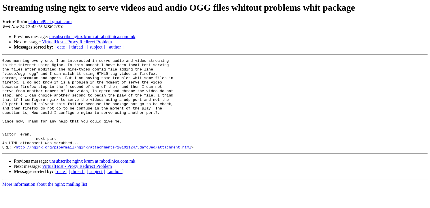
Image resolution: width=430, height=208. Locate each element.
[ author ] (115, 46)
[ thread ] (77, 46)
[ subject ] (96, 46)
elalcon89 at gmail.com (50, 21)
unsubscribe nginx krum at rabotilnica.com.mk (92, 36)
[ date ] (61, 46)
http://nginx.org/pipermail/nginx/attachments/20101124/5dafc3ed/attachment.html (103, 165)
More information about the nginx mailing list (44, 202)
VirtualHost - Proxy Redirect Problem (77, 41)
